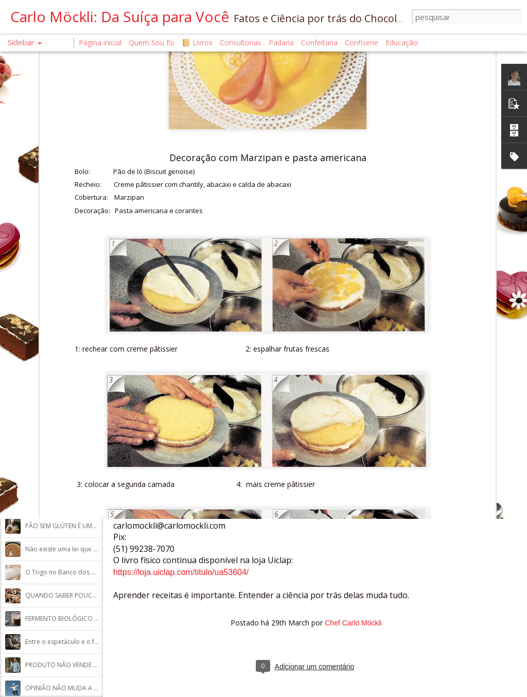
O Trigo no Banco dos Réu (63, 572)
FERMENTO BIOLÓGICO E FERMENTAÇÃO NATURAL (98, 618)
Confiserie (361, 42)
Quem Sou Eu (151, 42)
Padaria (282, 42)
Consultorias (240, 42)
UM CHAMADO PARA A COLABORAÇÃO (82, 479)
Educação (401, 42)
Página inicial (100, 42)
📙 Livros (197, 42)
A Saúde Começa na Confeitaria (71, 340)
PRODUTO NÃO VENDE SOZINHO (73, 664)
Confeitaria (319, 42)
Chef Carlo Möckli (353, 623)
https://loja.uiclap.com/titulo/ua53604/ (181, 572)
